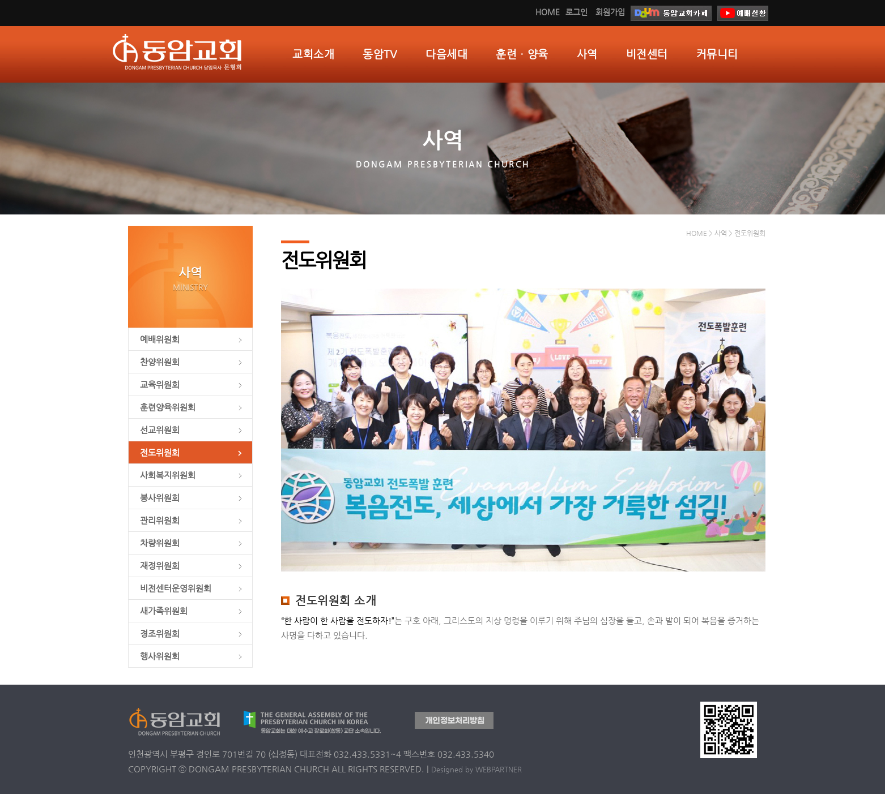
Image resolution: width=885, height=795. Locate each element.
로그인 (576, 11)
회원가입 (610, 11)
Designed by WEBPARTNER (476, 770)
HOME (547, 11)
